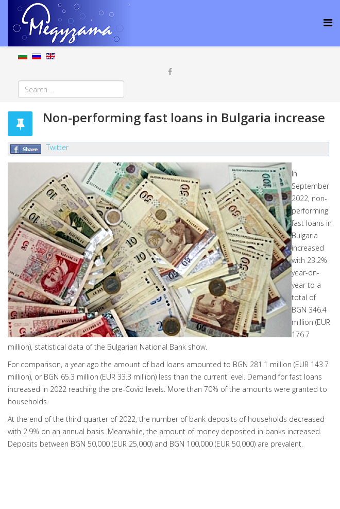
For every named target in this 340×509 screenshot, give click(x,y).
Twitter (57, 147)
